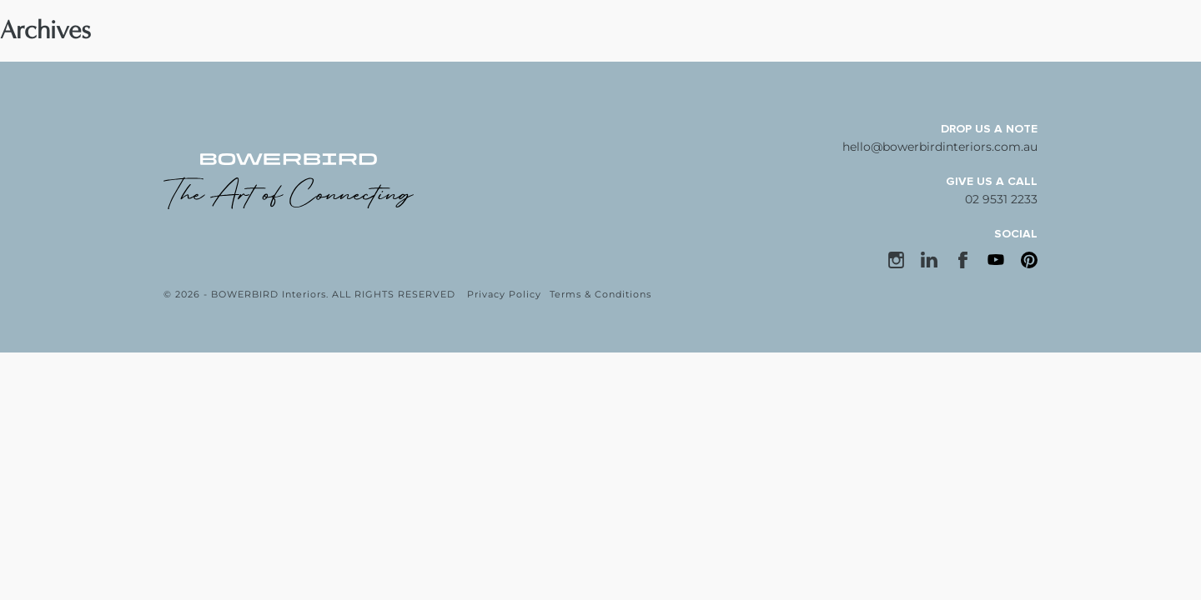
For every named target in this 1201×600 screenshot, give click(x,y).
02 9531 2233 (1001, 199)
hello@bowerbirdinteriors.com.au (940, 146)
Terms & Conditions (600, 294)
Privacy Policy (504, 294)
